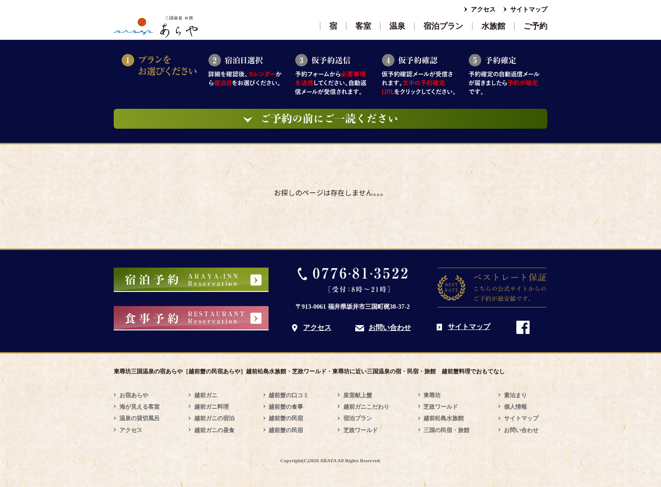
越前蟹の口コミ (289, 395)
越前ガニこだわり (366, 406)
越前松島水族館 (443, 418)
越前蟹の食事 (286, 406)
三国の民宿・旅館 (446, 430)
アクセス (483, 9)
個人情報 (515, 406)
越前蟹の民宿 (286, 418)
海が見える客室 (139, 406)
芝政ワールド (360, 430)
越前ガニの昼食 (214, 430)
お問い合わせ (390, 327)
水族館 (493, 26)
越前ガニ (205, 395)
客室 (363, 26)
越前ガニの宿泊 (214, 418)
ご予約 (535, 26)
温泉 (397, 26)
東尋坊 (432, 395)
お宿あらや (133, 395)
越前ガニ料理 (211, 406)
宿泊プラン (443, 26)
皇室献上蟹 (357, 395)
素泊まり (515, 395)
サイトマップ (528, 9)
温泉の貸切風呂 (139, 418)
